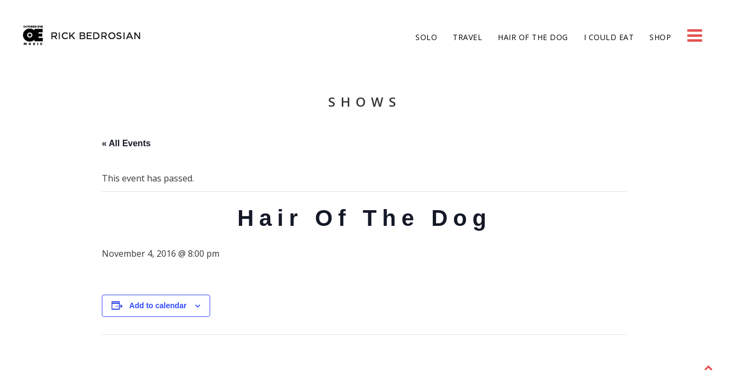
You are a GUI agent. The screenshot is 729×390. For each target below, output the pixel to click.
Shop (659, 37)
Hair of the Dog (532, 37)
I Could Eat (607, 37)
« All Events (126, 143)
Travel (467, 37)
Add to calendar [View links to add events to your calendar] (158, 305)
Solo (425, 37)
